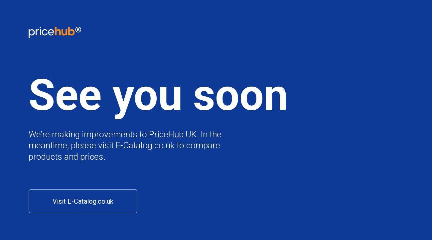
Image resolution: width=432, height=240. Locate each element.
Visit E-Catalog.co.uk (83, 201)
